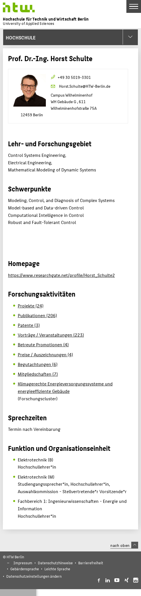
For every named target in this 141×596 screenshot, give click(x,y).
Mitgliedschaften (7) (38, 373)
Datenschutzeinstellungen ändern (34, 576)
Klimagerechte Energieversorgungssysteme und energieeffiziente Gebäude (65, 387)
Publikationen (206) (37, 315)
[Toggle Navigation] (133, 6)
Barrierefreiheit (90, 563)
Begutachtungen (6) (38, 364)
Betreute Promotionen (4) (43, 344)
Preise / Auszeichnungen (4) (45, 354)
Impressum (22, 563)
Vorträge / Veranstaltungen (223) (51, 334)
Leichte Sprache (57, 569)
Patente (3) (29, 325)
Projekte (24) (31, 305)
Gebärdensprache (24, 569)
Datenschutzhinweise (55, 563)
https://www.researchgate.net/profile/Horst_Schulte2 (61, 275)
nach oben (124, 545)
